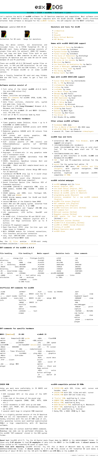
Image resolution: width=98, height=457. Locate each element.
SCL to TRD (58, 83)
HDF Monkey (58, 39)
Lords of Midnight (62, 66)
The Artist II (60, 115)
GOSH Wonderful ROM (62, 405)
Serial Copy (59, 96)
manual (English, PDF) (63, 186)
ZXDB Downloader (61, 98)
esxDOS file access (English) (67, 201)
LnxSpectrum (59, 31)
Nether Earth (59, 73)
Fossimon (57, 113)
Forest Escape (60, 54)
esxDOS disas (59, 231)
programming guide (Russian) (66, 195)
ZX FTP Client (60, 100)
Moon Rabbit (59, 104)
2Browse (57, 94)
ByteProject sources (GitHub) (67, 221)
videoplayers (88, 131)
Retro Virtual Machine (63, 37)
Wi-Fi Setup (59, 102)
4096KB (18, 195)
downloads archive (28, 243)
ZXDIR (39, 12)
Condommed (58, 125)
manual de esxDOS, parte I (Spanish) (70, 191)
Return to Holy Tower (63, 69)
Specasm (57, 111)
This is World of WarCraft (65, 127)
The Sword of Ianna (62, 47)
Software (59, 12)
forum (77, 184)
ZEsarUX (57, 35)
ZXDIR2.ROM (58, 392)
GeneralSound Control (63, 106)
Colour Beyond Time (62, 58)
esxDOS (57, 184)
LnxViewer (58, 89)
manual (57, 164)
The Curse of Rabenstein (64, 56)
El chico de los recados (64, 60)
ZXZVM (56, 108)
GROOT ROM (58, 407)
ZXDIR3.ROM (58, 388)
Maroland (57, 62)
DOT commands (13, 98)
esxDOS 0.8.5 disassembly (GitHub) (69, 223)
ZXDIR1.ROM (58, 395)
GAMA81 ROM (58, 400)
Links (68, 12)
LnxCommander (59, 85)
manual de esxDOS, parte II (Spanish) (70, 193)
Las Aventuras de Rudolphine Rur (68, 64)
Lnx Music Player (61, 91)
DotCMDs (30, 12)
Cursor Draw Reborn (62, 81)
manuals (34, 345)
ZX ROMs (67, 175)
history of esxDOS (62, 227)
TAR (55, 160)
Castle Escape (60, 49)
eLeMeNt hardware (47, 21)
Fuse (56, 33)
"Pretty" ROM (59, 398)
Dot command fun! (61, 210)
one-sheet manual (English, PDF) (68, 188)
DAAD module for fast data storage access (76, 216)
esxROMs (48, 12)
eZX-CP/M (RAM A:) (62, 129)
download (10, 334)
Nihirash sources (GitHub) (65, 212)
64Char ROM (58, 402)
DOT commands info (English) (66, 203)
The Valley (58, 71)
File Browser (82, 141)
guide (27, 338)
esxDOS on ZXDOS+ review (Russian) (69, 225)
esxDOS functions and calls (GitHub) (70, 208)
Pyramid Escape (60, 51)
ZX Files (13, 241)
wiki (66, 218)
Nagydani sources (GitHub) (65, 214)
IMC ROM (57, 409)
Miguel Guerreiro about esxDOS (67, 229)
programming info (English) (66, 206)
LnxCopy (57, 87)
